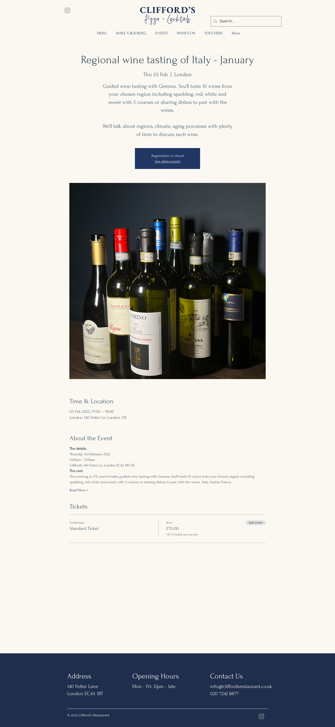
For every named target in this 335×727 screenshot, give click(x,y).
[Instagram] (67, 10)
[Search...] (245, 21)
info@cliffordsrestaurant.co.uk (241, 686)
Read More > (79, 490)
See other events (168, 161)
